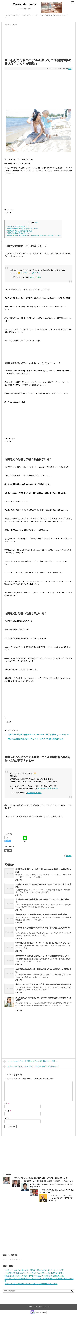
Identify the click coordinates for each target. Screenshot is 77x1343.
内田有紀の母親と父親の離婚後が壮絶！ (20, 231)
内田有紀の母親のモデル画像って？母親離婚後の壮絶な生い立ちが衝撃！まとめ (33, 235)
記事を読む (18, 880)
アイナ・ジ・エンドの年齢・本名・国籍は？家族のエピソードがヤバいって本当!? (34, 1270)
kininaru (68, 856)
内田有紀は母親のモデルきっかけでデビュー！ (22, 228)
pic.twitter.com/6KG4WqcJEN (47, 788)
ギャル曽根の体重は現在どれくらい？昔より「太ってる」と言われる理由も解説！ (34, 1273)
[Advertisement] (38, 42)
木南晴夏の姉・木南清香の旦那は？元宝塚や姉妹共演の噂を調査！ (42, 914)
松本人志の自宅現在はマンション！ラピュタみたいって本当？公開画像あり (61, 1198)
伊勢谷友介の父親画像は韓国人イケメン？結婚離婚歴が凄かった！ (42, 956)
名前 (7, 1103)
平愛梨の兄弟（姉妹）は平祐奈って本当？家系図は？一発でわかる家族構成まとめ (34, 1276)
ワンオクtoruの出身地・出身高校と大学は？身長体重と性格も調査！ (30, 1061)
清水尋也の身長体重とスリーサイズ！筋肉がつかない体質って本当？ (43, 943)
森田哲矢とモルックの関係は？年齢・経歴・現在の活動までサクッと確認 (31, 1284)
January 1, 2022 (35, 277)
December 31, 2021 (34, 793)
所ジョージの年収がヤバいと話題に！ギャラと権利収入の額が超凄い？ (31, 1066)
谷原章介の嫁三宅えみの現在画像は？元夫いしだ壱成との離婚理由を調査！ (41, 1178)
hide (36, 222)
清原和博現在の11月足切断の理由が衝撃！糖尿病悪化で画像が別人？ (48, 1181)
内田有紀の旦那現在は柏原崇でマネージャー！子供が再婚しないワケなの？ (38, 735)
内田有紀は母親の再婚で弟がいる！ (18, 233)
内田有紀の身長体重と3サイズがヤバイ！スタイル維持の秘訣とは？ (35, 739)
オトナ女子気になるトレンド (40, 1307)
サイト (6, 1118)
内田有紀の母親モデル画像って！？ (18, 226)
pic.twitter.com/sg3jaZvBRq (30, 273)
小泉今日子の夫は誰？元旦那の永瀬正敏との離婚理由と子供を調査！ (43, 984)
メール (7, 1111)
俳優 (69, 69)
